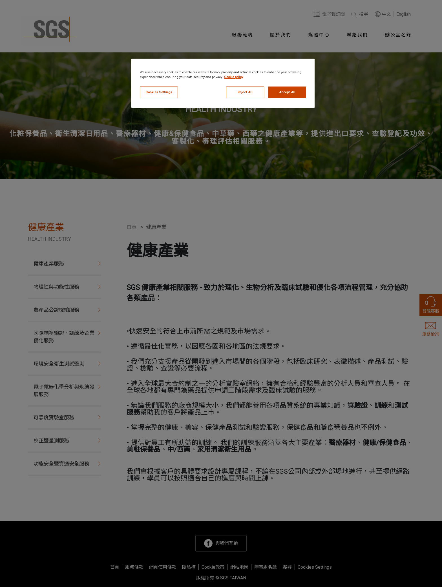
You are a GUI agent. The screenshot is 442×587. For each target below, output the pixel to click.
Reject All (245, 92)
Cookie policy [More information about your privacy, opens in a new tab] (233, 77)
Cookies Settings (158, 92)
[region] (223, 83)
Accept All (287, 92)
